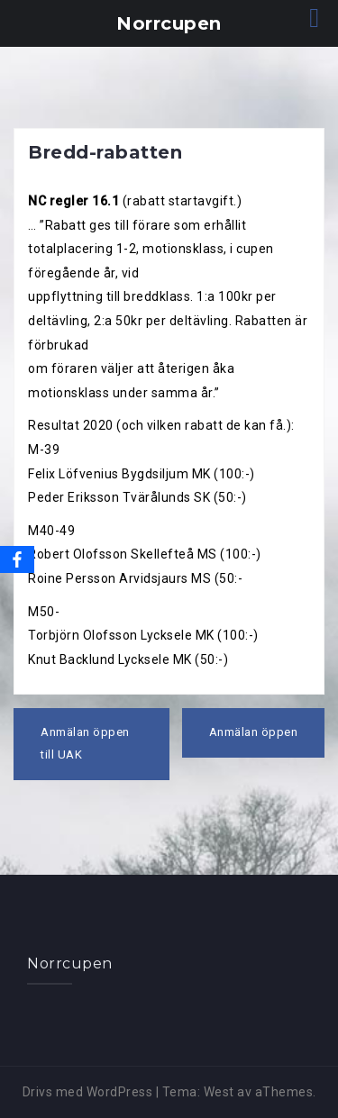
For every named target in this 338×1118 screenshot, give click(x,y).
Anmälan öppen (253, 732)
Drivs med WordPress (88, 1092)
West (219, 1092)
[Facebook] (17, 559)
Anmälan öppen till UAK (85, 743)
